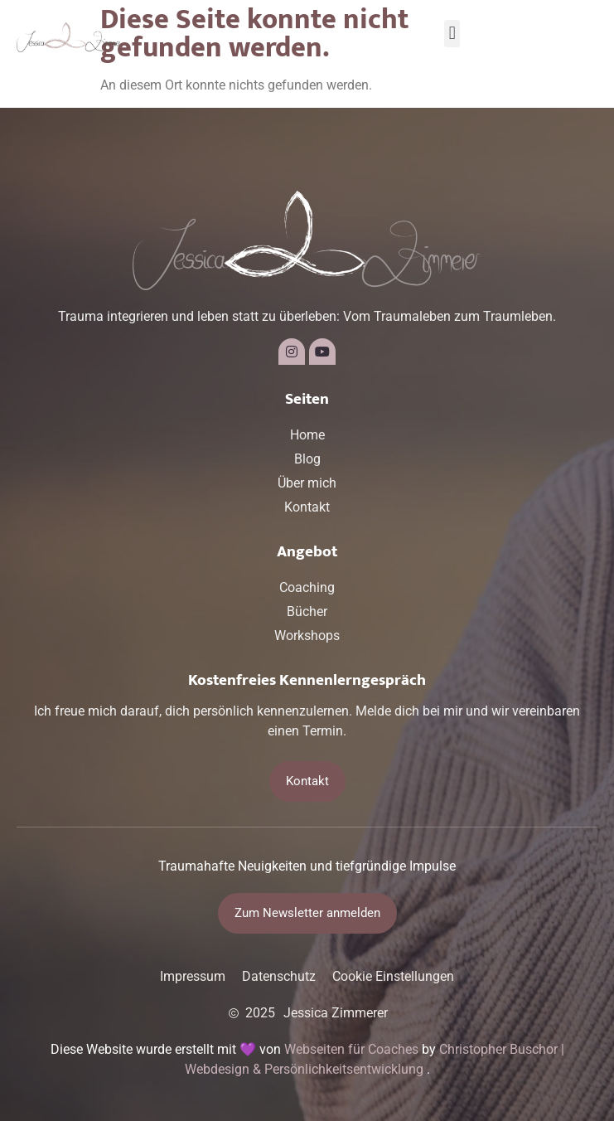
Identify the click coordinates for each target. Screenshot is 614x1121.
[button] (452, 33)
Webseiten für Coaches (351, 1049)
